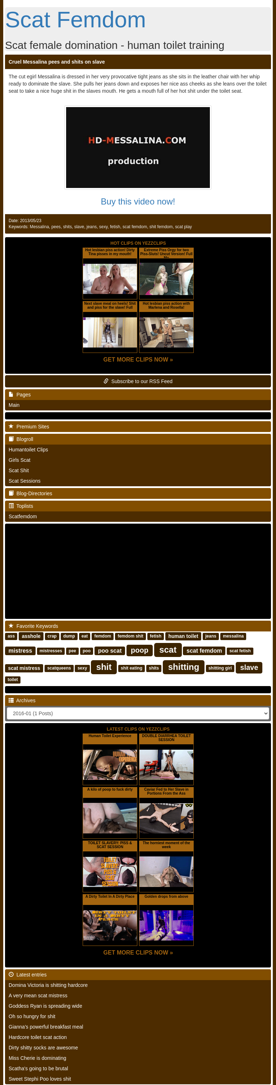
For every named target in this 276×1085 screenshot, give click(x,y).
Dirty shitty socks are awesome (43, 1047)
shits (67, 226)
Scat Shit (19, 470)
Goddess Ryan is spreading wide (45, 1006)
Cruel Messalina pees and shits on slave (57, 62)
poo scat (110, 651)
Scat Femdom (75, 19)
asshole (31, 636)
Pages (20, 394)
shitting (183, 667)
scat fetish (239, 651)
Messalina (39, 226)
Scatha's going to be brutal (38, 1068)
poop (139, 650)
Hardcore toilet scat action (38, 1037)
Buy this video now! (138, 201)
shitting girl (220, 668)
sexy (103, 226)
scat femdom (135, 226)
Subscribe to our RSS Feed (138, 381)
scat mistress (24, 668)
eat (85, 636)
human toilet (183, 636)
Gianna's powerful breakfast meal (46, 1027)
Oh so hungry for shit (32, 1016)
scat (167, 649)
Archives (22, 700)
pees (56, 226)
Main (14, 405)
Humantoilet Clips (28, 449)
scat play (183, 226)
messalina (233, 636)
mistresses (51, 651)
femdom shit (130, 636)
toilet (13, 679)
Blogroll (21, 439)
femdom (102, 636)
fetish (115, 226)
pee (72, 651)
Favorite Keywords (33, 626)
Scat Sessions (25, 481)
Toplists (21, 506)
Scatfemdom (23, 516)
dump (69, 636)
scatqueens (59, 668)
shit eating (131, 668)
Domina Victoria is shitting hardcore (48, 985)
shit (104, 667)
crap (51, 636)
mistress (20, 651)
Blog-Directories (30, 493)
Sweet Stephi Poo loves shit (40, 1079)
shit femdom (161, 226)
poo (87, 651)
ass (11, 636)
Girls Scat (20, 460)
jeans (92, 226)
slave (79, 226)
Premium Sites (29, 426)
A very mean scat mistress (38, 995)
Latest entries (28, 975)
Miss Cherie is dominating (37, 1058)
